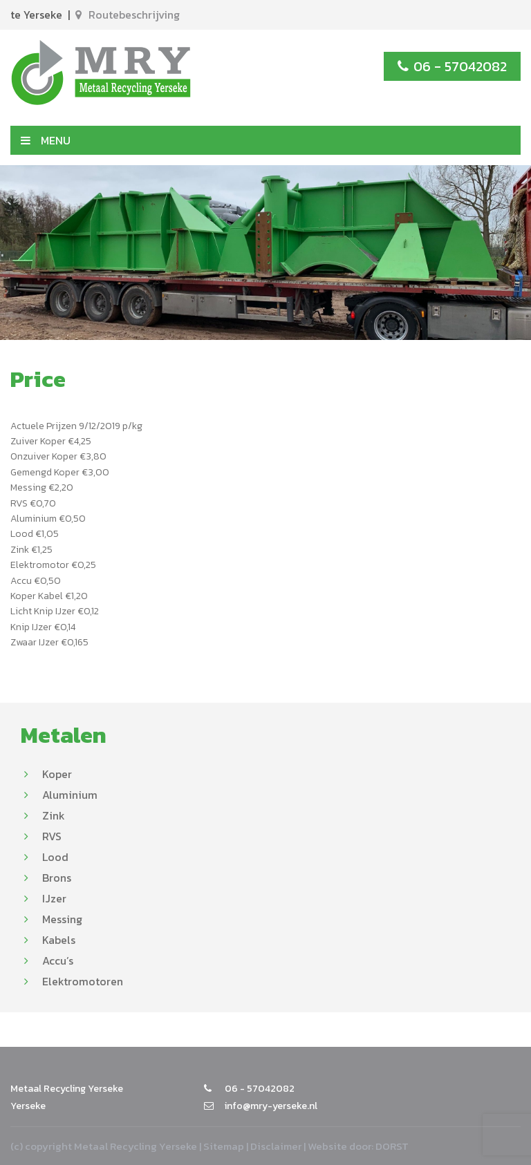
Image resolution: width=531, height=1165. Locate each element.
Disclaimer (275, 1146)
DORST (392, 1146)
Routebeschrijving (127, 14)
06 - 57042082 (452, 66)
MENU (46, 140)
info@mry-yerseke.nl (260, 1106)
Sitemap (223, 1146)
